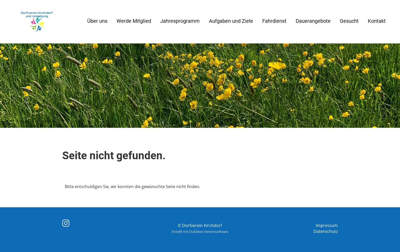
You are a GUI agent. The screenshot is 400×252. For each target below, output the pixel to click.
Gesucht (349, 21)
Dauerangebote (313, 21)
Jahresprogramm (180, 21)
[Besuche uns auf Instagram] (65, 222)
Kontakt (377, 21)
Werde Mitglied (134, 21)
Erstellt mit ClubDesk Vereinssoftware (200, 231)
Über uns (97, 21)
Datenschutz (326, 231)
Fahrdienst (274, 21)
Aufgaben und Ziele (231, 21)
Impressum (327, 225)
